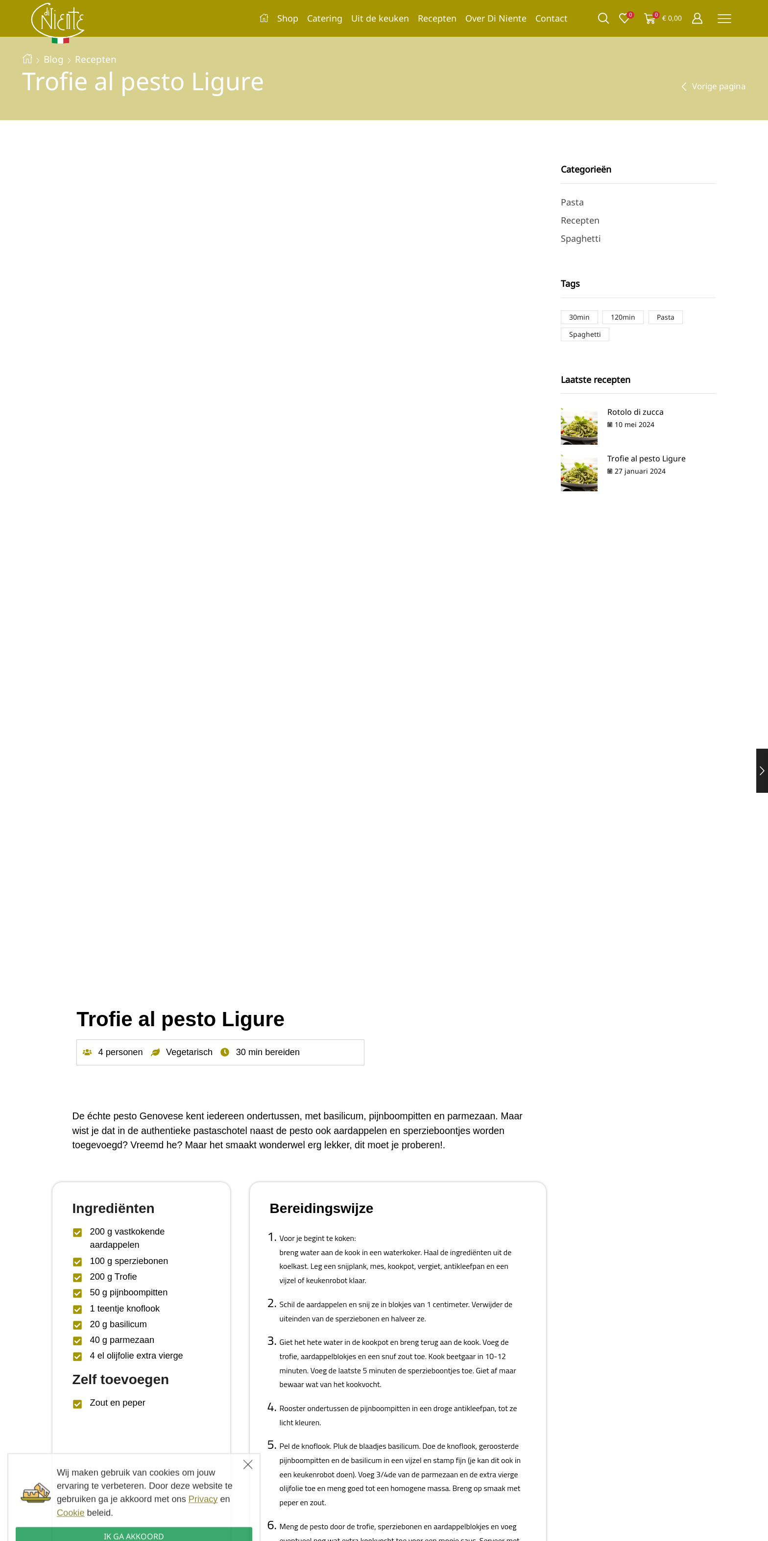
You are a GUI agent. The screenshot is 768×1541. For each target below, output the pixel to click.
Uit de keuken (380, 18)
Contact (551, 18)
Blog (54, 59)
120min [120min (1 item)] (623, 317)
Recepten (437, 18)
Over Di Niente (496, 18)
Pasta (572, 202)
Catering (324, 18)
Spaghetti (581, 238)
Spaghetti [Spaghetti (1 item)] (585, 334)
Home (27, 58)
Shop (287, 18)
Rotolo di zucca (635, 411)
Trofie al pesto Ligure (646, 458)
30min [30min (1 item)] (579, 317)
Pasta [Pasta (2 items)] (665, 317)
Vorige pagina (719, 86)
